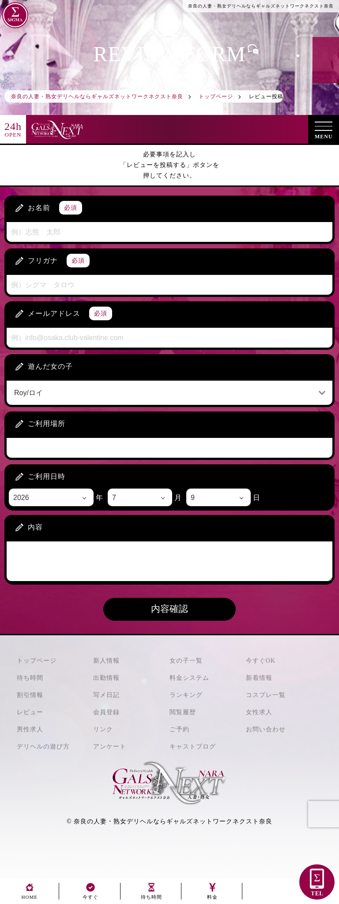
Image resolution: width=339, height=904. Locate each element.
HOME (30, 894)
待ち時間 (151, 894)
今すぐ (90, 894)
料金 (212, 894)
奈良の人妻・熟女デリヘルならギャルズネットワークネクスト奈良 (173, 821)
